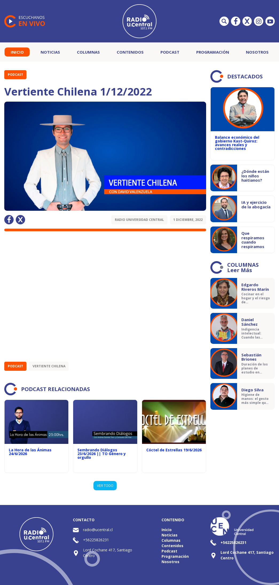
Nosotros (257, 52)
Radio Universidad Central (139, 219)
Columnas (88, 52)
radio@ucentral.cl (98, 529)
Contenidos (130, 52)
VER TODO (105, 485)
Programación (212, 52)
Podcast (169, 52)
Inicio (17, 52)
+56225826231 (96, 539)
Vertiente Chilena (49, 366)
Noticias (50, 52)
